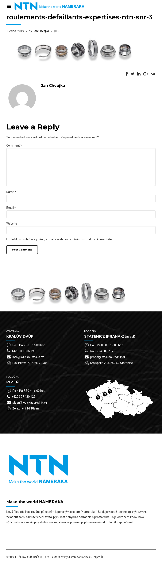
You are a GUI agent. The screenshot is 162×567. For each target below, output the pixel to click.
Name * (11, 192)
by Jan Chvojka (39, 31)
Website (11, 223)
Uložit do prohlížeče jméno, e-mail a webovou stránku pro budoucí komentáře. (61, 239)
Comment (14, 145)
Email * (11, 207)
